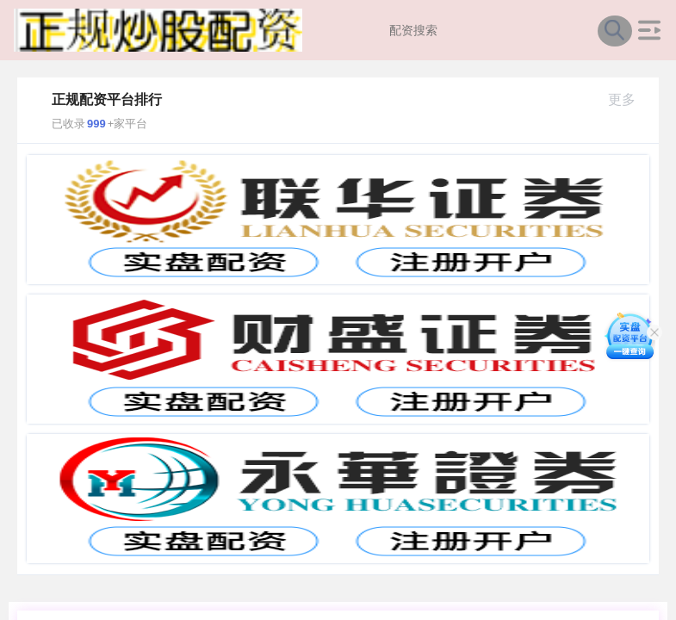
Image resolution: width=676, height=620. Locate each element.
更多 (629, 99)
